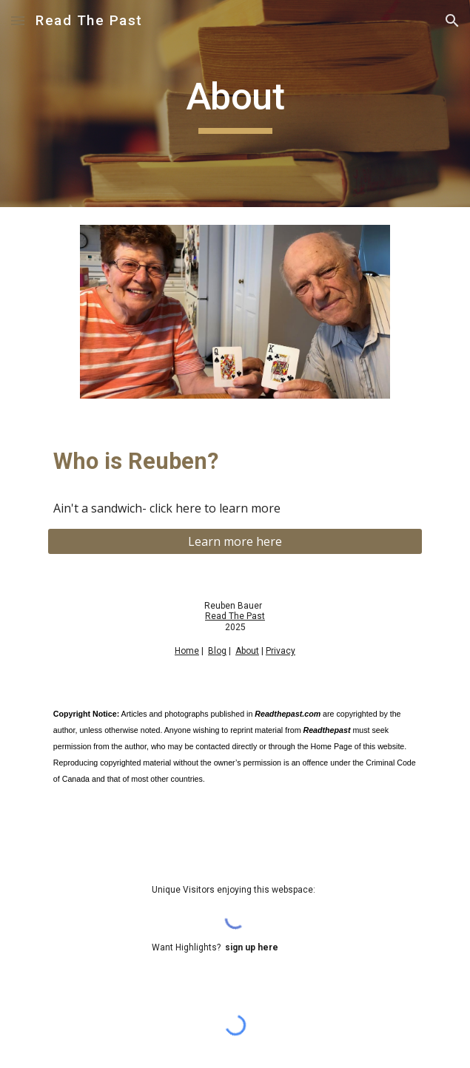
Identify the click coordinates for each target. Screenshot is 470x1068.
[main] (235, 103)
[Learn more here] (235, 541)
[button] (18, 20)
